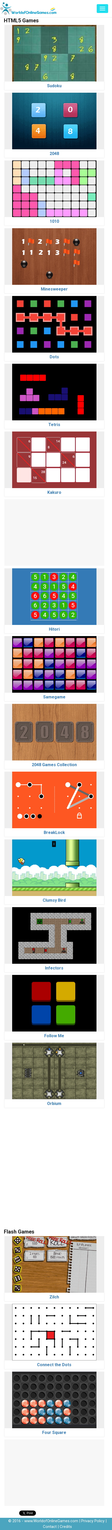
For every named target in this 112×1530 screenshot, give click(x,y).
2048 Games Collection (54, 764)
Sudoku (54, 85)
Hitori (54, 629)
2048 (54, 153)
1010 (54, 221)
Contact (50, 1526)
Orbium (54, 1103)
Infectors (54, 968)
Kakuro (54, 492)
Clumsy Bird (54, 900)
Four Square (54, 1432)
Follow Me (54, 1035)
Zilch (54, 1297)
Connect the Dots (54, 1364)
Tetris (54, 424)
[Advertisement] (54, 531)
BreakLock (54, 832)
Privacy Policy (92, 1521)
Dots (54, 356)
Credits (66, 1526)
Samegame (54, 697)
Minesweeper (54, 289)
